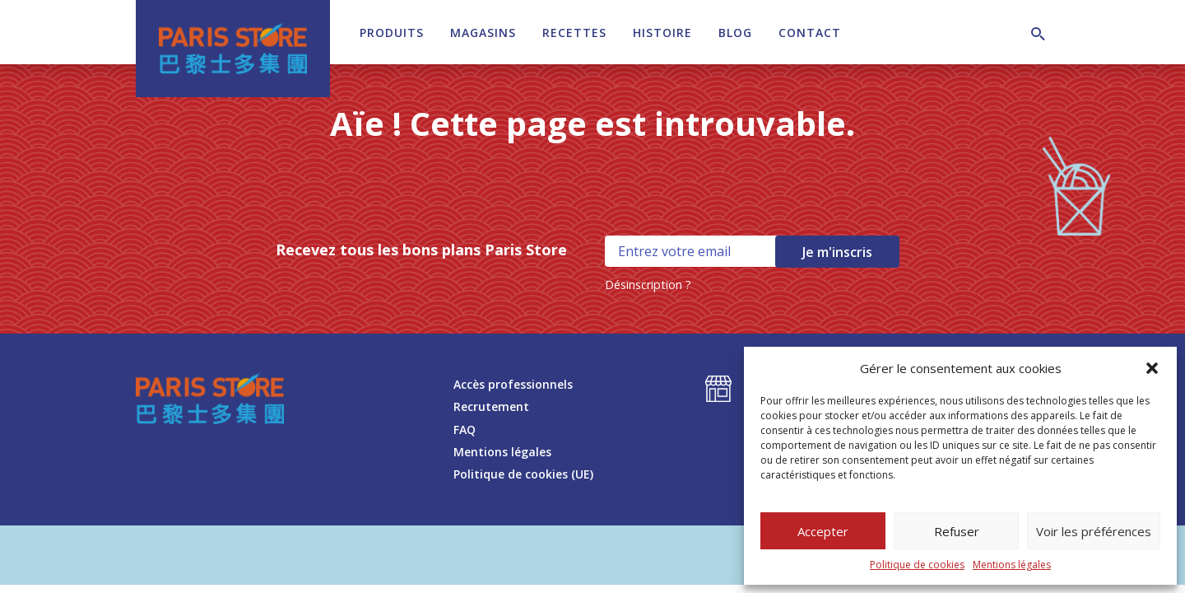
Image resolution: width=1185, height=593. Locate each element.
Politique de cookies (917, 565)
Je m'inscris (837, 252)
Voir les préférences (1093, 531)
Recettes (574, 32)
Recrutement (491, 406)
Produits (392, 32)
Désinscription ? (648, 284)
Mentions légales (1012, 565)
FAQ (464, 429)
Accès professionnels (513, 384)
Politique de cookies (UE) (523, 474)
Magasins (483, 32)
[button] (1152, 368)
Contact (809, 32)
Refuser (956, 531)
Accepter (822, 531)
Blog (735, 32)
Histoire (662, 32)
